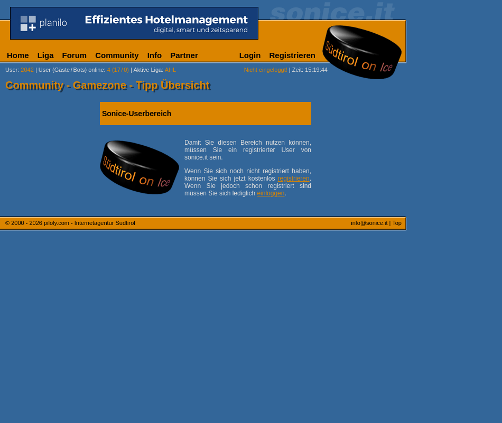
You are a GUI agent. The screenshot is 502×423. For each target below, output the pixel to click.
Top (397, 223)
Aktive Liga (147, 70)
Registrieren (292, 55)
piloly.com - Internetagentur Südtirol (89, 223)
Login (250, 55)
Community (117, 55)
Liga (46, 55)
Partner (184, 55)
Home (18, 55)
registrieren (294, 178)
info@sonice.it (369, 223)
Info (154, 55)
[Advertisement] (457, 263)
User (11, 70)
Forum (74, 55)
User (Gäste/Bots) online (71, 70)
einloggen (270, 193)
